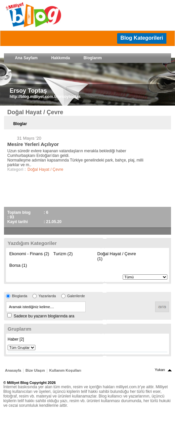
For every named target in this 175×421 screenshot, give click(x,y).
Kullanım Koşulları (65, 370)
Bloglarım (92, 58)
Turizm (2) (63, 253)
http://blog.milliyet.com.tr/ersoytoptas (45, 96)
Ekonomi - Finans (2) (29, 253)
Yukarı (160, 370)
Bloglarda (19, 296)
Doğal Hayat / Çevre (45, 169)
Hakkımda (60, 58)
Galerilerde (76, 296)
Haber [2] (16, 339)
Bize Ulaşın (35, 370)
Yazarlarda (47, 296)
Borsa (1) (18, 265)
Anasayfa (13, 370)
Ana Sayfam (26, 58)
